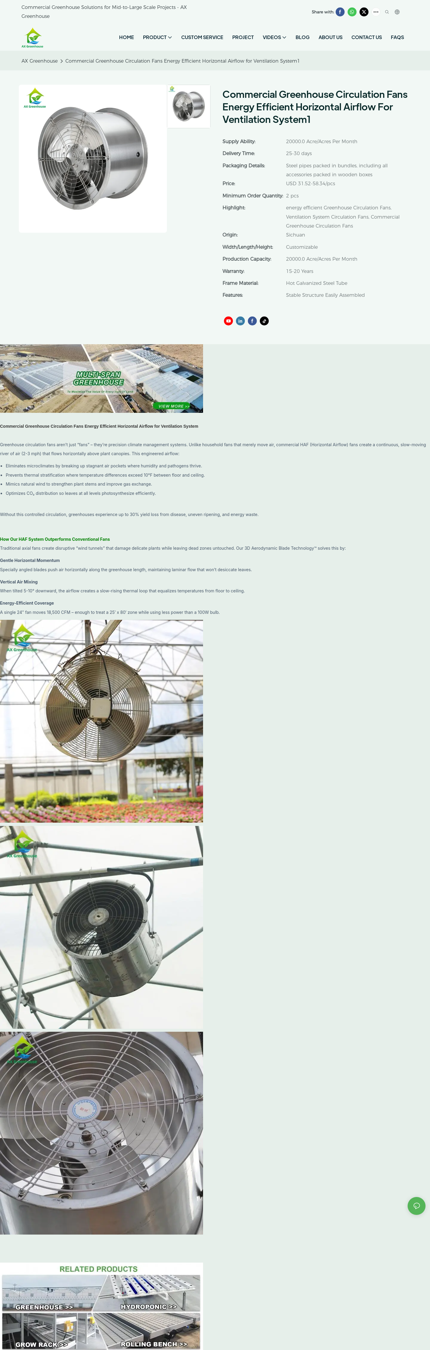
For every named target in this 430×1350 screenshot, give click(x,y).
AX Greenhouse (40, 61)
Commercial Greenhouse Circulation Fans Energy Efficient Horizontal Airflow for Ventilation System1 (182, 61)
